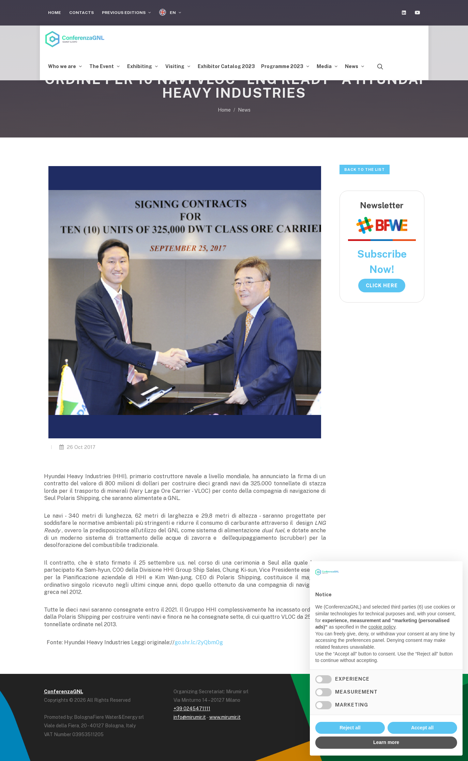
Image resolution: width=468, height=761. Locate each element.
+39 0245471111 (191, 708)
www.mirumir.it (225, 717)
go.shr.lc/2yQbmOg (199, 642)
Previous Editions (126, 12)
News (244, 110)
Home (54, 12)
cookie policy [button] (381, 627)
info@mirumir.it (189, 717)
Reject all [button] (349, 727)
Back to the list (364, 169)
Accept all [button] (422, 727)
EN (170, 12)
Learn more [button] (386, 742)
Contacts (81, 12)
